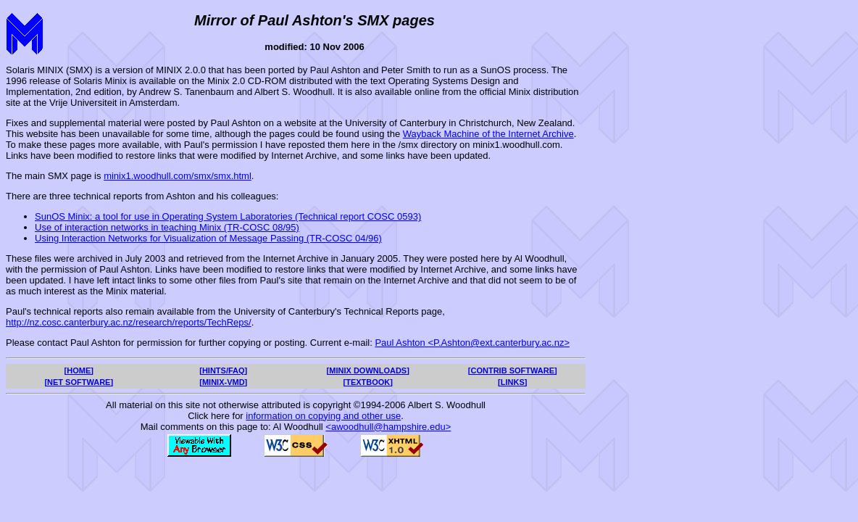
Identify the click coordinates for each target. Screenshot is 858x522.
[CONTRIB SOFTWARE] (512, 370)
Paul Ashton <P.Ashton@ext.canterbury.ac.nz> (472, 342)
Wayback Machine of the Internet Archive (488, 133)
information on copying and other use (323, 415)
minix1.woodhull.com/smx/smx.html (177, 175)
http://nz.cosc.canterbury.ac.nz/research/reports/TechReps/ (128, 322)
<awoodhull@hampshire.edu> (388, 426)
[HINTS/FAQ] (223, 370)
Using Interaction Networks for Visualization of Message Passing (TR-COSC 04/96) (208, 238)
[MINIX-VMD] (223, 382)
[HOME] (78, 370)
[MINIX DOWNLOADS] (368, 370)
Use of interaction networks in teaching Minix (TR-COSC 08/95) (167, 227)
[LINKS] (512, 382)
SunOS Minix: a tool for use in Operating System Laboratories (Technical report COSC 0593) (228, 216)
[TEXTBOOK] (368, 382)
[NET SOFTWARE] (78, 382)
